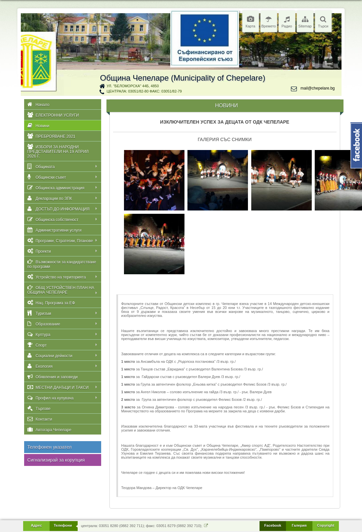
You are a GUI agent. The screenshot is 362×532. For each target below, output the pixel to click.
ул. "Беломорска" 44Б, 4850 (133, 86)
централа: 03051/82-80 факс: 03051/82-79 (144, 91)
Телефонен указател (49, 447)
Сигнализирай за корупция (56, 460)
